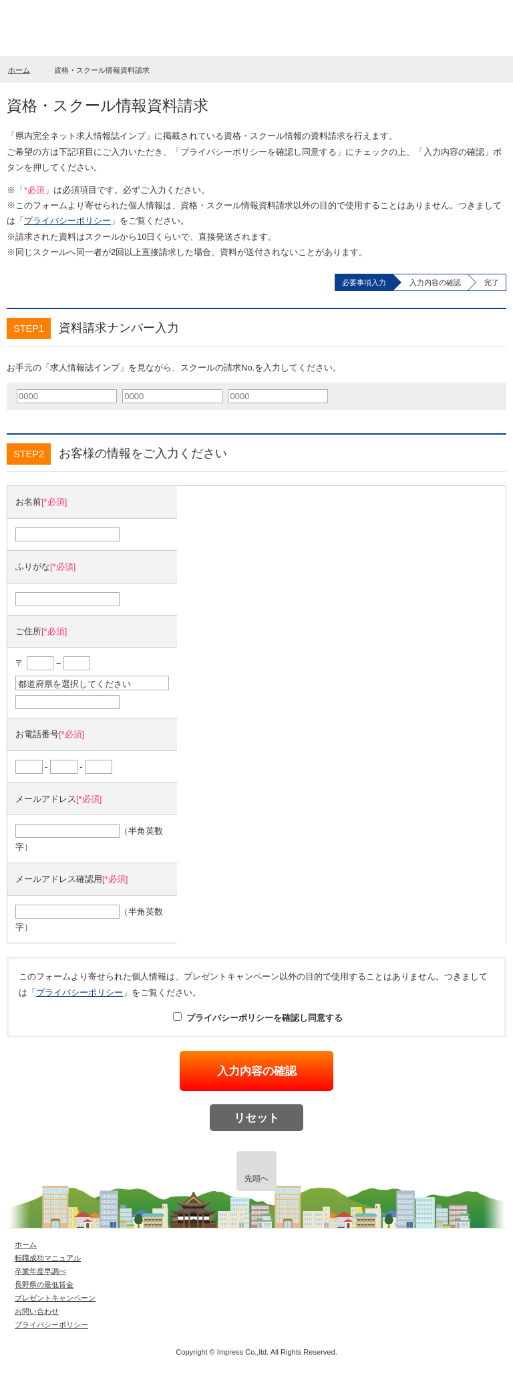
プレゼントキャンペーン (55, 1298)
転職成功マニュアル (48, 1258)
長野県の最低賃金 (44, 1285)
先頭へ (256, 1178)
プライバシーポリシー (67, 221)
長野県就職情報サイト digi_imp (71, 29)
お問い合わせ (37, 1311)
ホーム (19, 70)
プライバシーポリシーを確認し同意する (258, 1018)
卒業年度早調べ (40, 1271)
